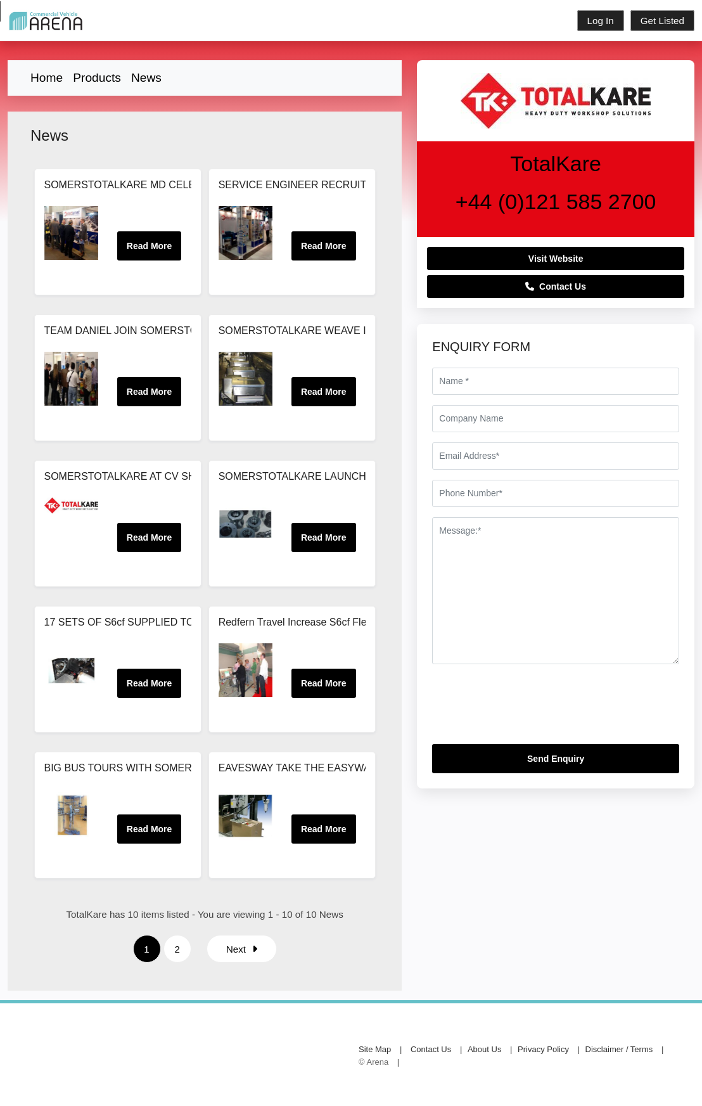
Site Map (375, 1049)
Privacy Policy (543, 1049)
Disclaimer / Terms (619, 1049)
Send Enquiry (555, 759)
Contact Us (555, 286)
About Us (484, 1049)
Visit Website (556, 259)
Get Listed (662, 20)
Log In (600, 20)
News (146, 77)
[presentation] (528, 709)
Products (97, 77)
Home (46, 77)
